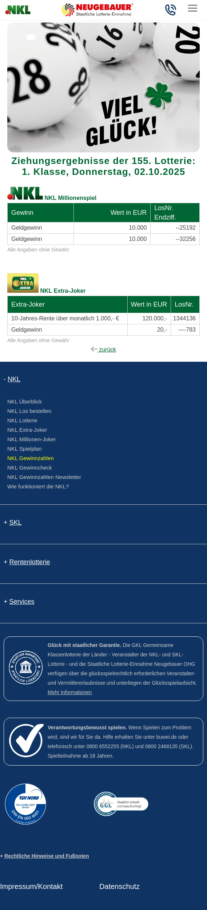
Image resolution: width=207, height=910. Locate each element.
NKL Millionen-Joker (31, 439)
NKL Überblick (24, 401)
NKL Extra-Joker (27, 430)
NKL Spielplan (24, 449)
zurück (103, 350)
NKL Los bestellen (29, 411)
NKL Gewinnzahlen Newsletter (44, 477)
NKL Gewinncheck (29, 467)
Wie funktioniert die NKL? (38, 486)
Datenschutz (119, 886)
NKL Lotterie (22, 420)
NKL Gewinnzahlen (30, 458)
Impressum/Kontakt (31, 886)
